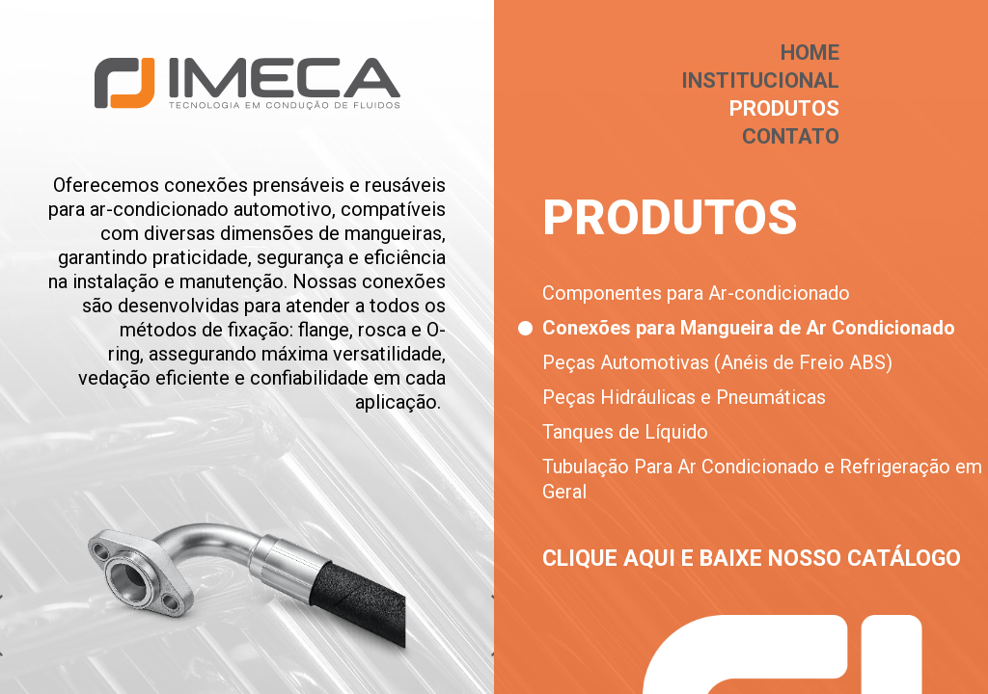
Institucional (760, 80)
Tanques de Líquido (625, 431)
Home (810, 52)
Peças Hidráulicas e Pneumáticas (684, 397)
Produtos (784, 108)
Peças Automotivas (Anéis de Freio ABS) (717, 362)
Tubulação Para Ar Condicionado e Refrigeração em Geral (762, 479)
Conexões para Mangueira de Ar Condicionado (748, 327)
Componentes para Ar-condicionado (696, 293)
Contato (790, 136)
